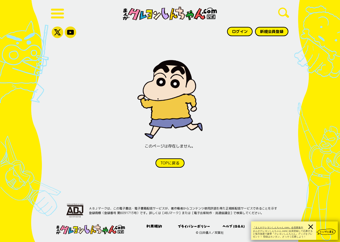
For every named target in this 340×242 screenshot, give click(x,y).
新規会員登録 (271, 31)
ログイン (240, 31)
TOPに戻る (170, 163)
